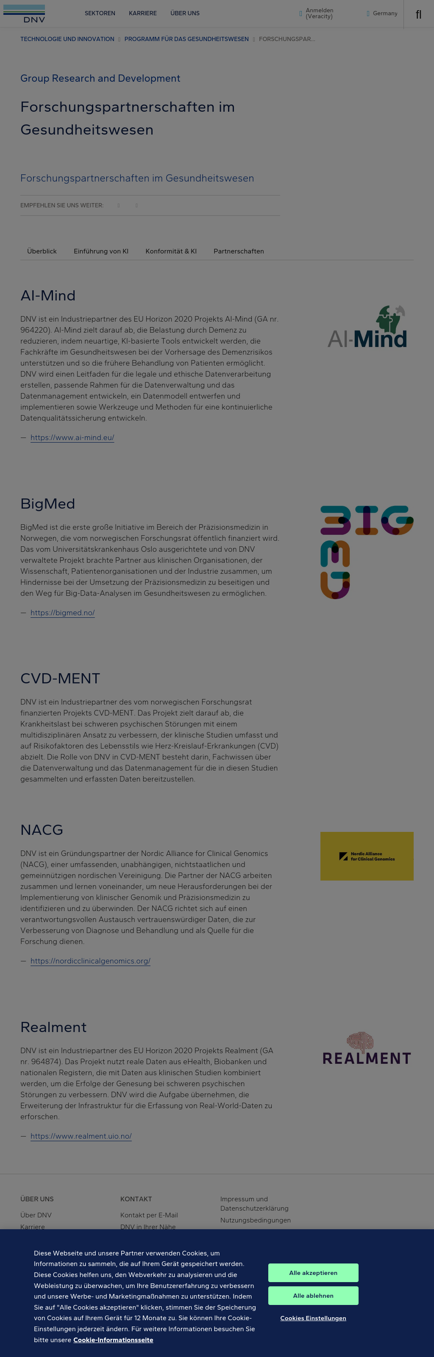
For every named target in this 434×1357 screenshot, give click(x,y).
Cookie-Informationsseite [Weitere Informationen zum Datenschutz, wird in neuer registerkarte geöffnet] (113, 1350)
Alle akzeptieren (313, 1284)
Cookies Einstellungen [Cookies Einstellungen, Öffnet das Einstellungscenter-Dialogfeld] (314, 1329)
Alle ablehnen (313, 1306)
